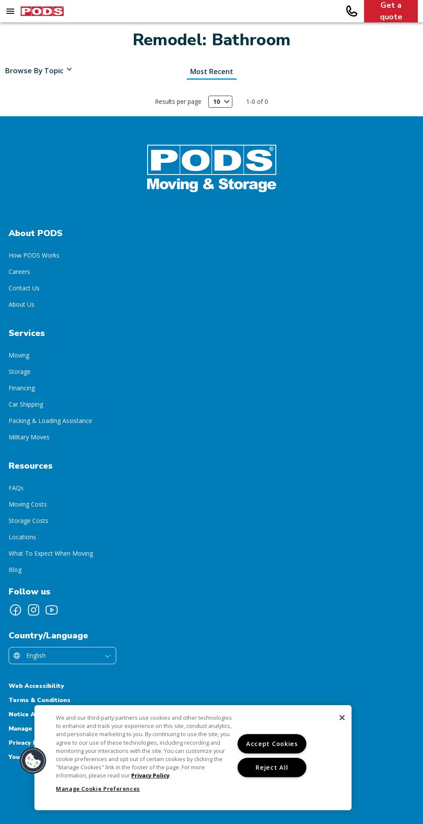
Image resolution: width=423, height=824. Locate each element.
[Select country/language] (62, 655)
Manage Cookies (34, 728)
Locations (22, 537)
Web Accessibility (36, 686)
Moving (19, 355)
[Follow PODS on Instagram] (33, 610)
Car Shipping (26, 404)
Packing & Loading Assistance (50, 421)
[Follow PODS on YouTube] (52, 610)
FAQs (16, 488)
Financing (22, 388)
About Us (21, 304)
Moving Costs (28, 504)
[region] (193, 757)
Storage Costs (28, 520)
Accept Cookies (272, 744)
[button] (33, 760)
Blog (15, 570)
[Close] (342, 717)
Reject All (272, 767)
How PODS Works (34, 255)
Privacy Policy (30, 743)
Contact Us (24, 288)
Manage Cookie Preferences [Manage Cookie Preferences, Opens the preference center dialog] (98, 789)
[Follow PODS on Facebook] (15, 610)
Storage (20, 371)
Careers (19, 271)
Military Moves (29, 437)
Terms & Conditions (40, 700)
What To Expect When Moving (51, 553)
